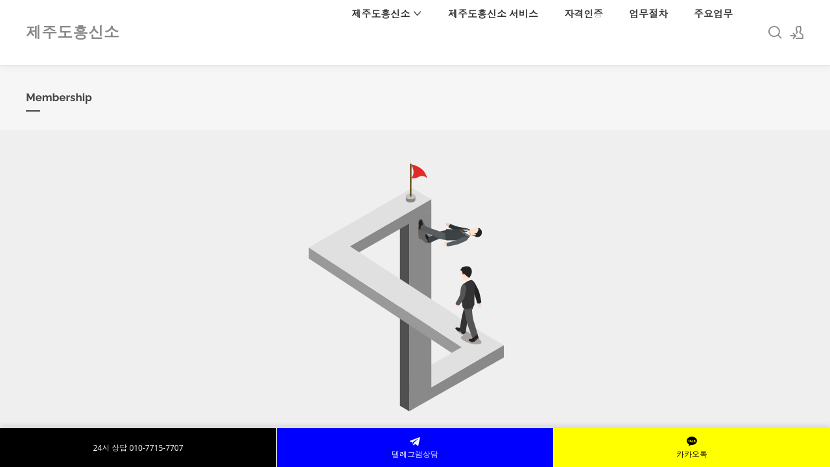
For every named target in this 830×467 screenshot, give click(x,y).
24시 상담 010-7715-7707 (138, 447)
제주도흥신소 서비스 (493, 13)
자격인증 (583, 13)
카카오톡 (691, 447)
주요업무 (713, 13)
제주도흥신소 (386, 13)
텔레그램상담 (415, 447)
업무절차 (648, 13)
